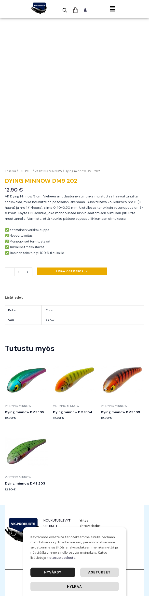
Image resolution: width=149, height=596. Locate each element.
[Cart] (75, 10)
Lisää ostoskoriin (72, 271)
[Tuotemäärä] (18, 272)
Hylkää (74, 586)
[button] (112, 9)
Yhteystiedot (90, 525)
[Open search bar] (64, 10)
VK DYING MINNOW (48, 171)
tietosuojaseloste (61, 557)
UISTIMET (25, 171)
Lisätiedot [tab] (14, 297)
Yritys (84, 520)
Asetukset (99, 572)
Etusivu (10, 171)
